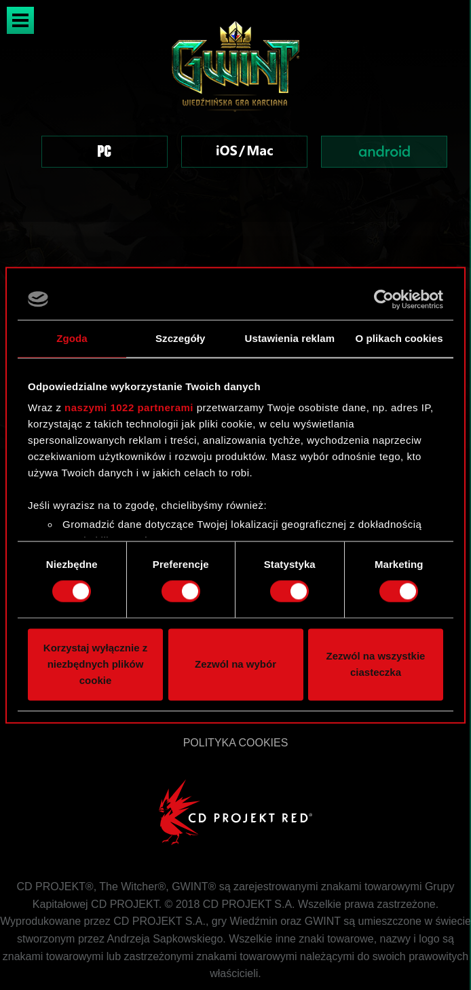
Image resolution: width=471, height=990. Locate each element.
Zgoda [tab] (72, 338)
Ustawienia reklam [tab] (290, 338)
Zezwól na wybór (235, 664)
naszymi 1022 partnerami (128, 407)
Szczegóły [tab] (180, 338)
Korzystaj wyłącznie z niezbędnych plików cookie (95, 664)
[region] (235, 111)
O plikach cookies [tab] (398, 338)
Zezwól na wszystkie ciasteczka (376, 664)
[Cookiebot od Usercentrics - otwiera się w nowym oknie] (383, 299)
